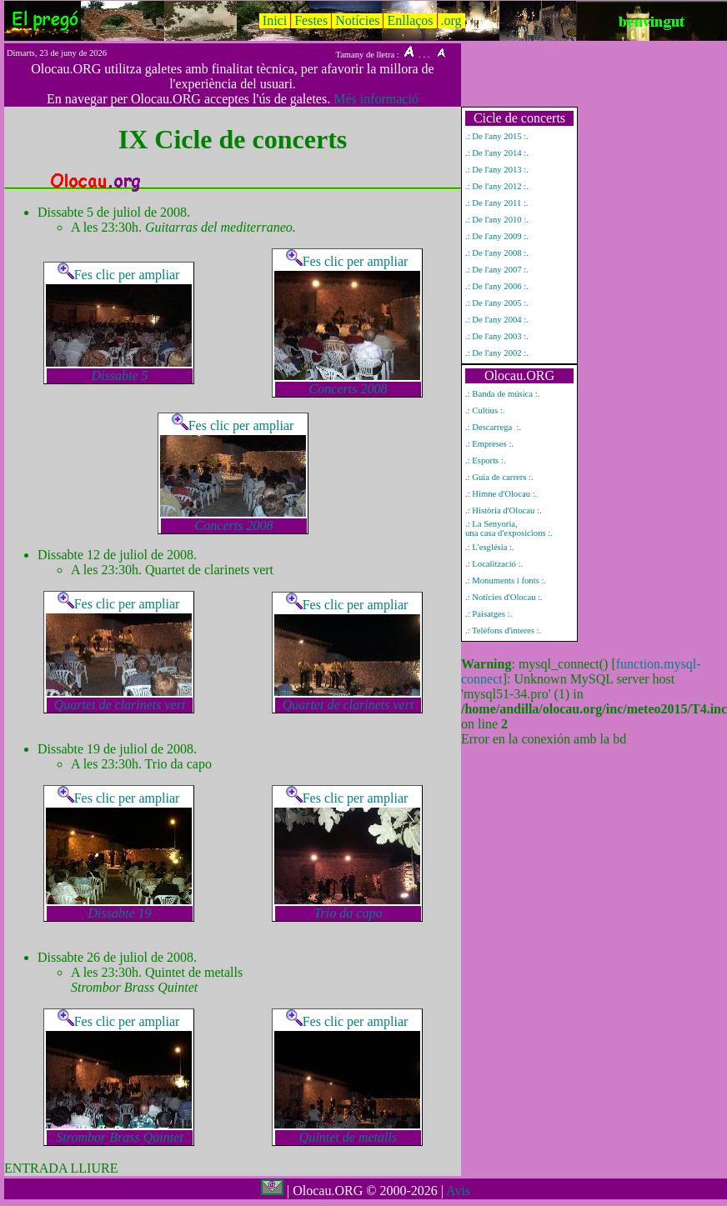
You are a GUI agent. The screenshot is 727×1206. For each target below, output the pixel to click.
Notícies (357, 20)
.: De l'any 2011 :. (497, 203)
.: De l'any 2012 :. (497, 186)
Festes (311, 20)
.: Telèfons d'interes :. (503, 630)
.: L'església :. (489, 547)
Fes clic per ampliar (119, 275)
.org (451, 20)
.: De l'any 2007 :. (497, 269)
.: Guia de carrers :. (499, 477)
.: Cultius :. (484, 410)
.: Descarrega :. (493, 427)
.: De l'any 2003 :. (497, 336)
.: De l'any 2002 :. (497, 353)
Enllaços (410, 20)
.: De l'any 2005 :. (497, 303)
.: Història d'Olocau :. (503, 510)
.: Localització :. (494, 563)
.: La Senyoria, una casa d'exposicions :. (509, 528)
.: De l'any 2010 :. (497, 219)
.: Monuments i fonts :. (505, 580)
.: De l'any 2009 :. (497, 236)
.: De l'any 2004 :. (497, 319)
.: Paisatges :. (488, 613)
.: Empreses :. (489, 443)
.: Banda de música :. (502, 393)
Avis (458, 1190)
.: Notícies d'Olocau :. (504, 597)
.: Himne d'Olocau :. (501, 493)
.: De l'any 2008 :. (497, 253)
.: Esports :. (485, 460)
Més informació (376, 99)
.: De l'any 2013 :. (497, 169)
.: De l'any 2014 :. (497, 153)
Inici (274, 20)
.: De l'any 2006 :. (497, 286)
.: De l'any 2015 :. (497, 136)
